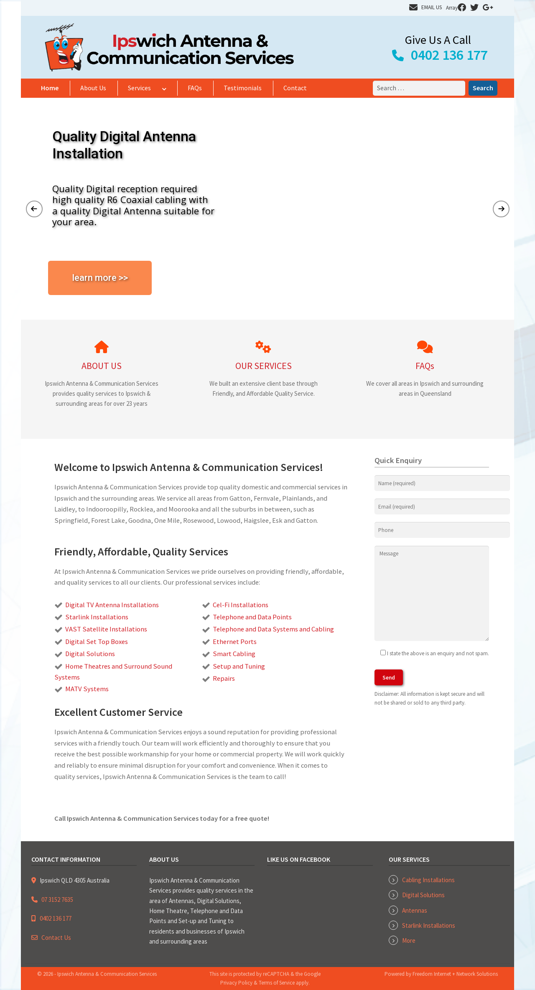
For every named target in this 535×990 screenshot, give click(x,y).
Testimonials (243, 88)
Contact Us (56, 938)
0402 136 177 (449, 55)
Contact (295, 88)
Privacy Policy (236, 982)
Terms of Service (277, 982)
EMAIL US (431, 7)
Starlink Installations (428, 925)
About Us (93, 88)
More (408, 940)
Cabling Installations (428, 880)
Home (50, 88)
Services (139, 88)
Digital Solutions (423, 895)
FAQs (195, 88)
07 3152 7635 (57, 899)
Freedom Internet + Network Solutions (455, 973)
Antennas (414, 910)
